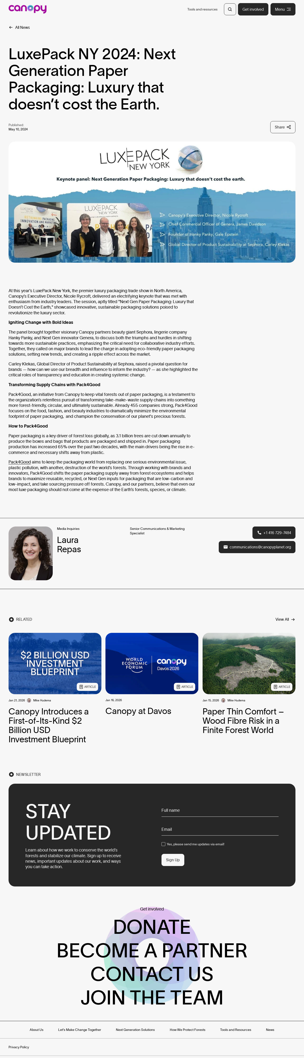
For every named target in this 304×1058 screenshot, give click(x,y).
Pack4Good (20, 462)
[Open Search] (230, 9)
